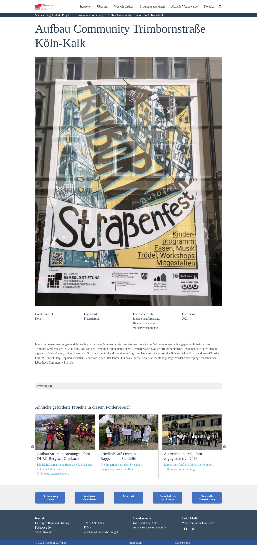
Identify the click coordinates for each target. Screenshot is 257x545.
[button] (7, 538)
